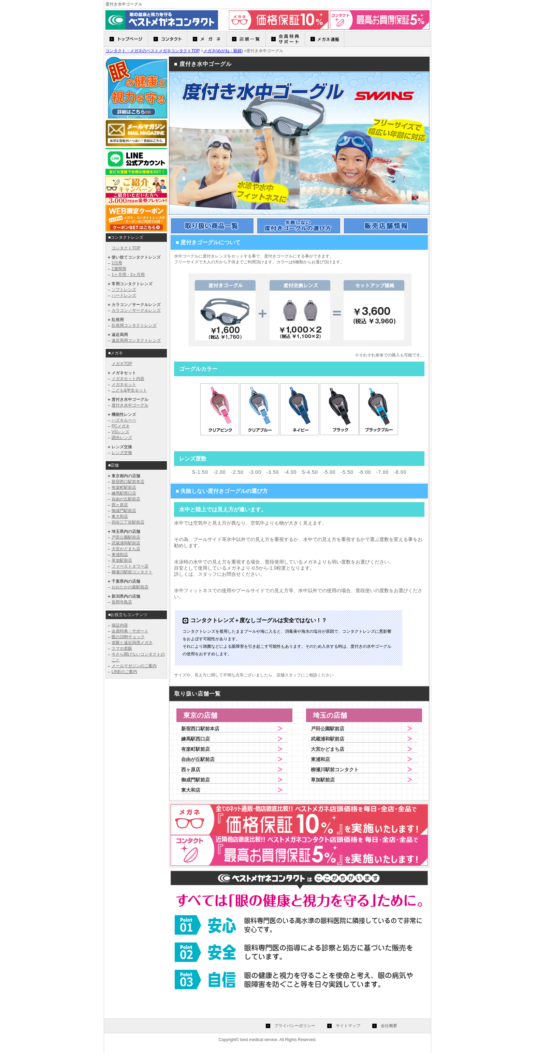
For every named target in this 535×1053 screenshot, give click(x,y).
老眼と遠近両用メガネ (132, 642)
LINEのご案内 (124, 671)
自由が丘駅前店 (126, 499)
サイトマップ (348, 1025)
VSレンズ (120, 431)
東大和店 (120, 516)
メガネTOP (122, 363)
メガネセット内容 (128, 378)
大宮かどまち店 (126, 548)
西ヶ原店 (120, 504)
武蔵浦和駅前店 (126, 543)
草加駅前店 (122, 560)
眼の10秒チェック (128, 636)
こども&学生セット (129, 390)
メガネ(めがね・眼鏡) (223, 50)
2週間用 (119, 268)
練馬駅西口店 (124, 493)
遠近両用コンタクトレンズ (136, 340)
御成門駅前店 (124, 510)
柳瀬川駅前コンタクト (132, 572)
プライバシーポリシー (294, 1025)
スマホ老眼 (122, 648)
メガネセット (124, 384)
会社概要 (389, 1025)
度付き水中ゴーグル (130, 405)
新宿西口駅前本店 (128, 481)
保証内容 (120, 625)
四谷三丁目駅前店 (128, 522)
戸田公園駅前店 (126, 537)
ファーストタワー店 (130, 566)
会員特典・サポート (130, 631)
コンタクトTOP (126, 248)
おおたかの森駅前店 (130, 587)
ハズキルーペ (124, 420)
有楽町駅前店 (124, 487)
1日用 (117, 263)
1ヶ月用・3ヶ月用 (128, 274)
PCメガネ (121, 426)
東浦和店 (120, 554)
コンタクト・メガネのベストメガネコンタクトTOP (152, 50)
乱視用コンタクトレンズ (134, 325)
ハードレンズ (124, 295)
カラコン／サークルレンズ (136, 310)
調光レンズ (122, 437)
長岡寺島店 (122, 602)
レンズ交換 (122, 452)
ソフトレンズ (124, 289)
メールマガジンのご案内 (134, 665)
